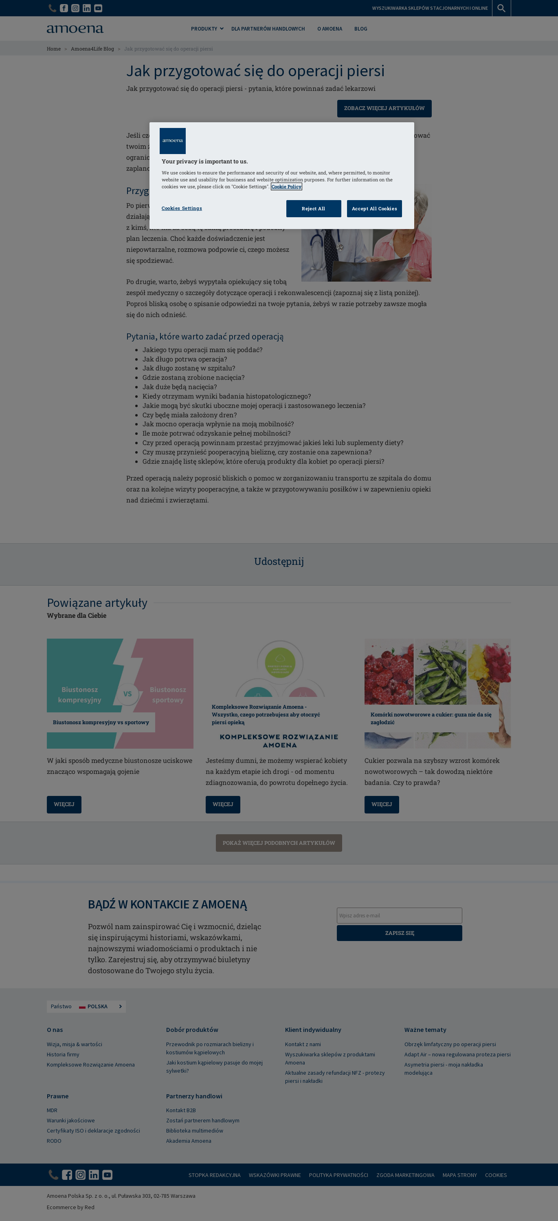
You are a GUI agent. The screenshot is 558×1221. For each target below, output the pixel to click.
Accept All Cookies (374, 208)
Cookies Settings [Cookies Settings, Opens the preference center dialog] (182, 208)
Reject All (313, 208)
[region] (281, 175)
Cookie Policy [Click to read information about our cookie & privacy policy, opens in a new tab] (286, 186)
